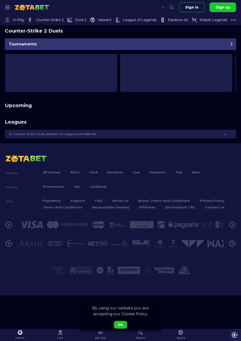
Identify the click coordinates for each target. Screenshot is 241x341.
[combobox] (159, 7)
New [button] (196, 172)
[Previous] (9, 225)
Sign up (223, 7)
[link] (32, 7)
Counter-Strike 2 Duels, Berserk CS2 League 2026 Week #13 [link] (55, 134)
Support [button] (77, 201)
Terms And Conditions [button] (63, 207)
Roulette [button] (115, 172)
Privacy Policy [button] (212, 201)
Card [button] (93, 172)
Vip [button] (77, 186)
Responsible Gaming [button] (110, 207)
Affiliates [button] (147, 207)
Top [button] (179, 172)
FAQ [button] (98, 201)
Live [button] (136, 172)
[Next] (232, 225)
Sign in (192, 7)
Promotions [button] (53, 186)
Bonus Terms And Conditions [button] (164, 201)
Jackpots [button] (157, 172)
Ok (120, 325)
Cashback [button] (98, 186)
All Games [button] (52, 172)
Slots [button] (74, 172)
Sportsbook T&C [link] (180, 207)
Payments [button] (52, 201)
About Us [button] (120, 201)
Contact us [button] (215, 207)
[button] (120, 134)
